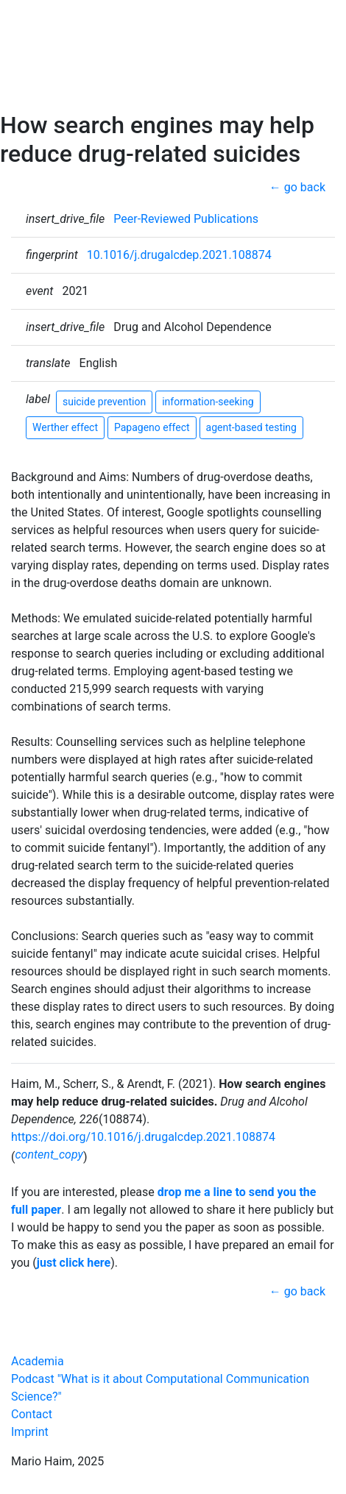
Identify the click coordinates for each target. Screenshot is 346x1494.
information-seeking (207, 402)
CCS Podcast (52, 72)
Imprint (30, 1432)
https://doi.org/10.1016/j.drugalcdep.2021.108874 (143, 1137)
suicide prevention (104, 402)
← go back (297, 187)
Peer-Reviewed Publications (185, 219)
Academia (37, 1361)
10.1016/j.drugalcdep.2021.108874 (179, 255)
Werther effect (65, 427)
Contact (38, 96)
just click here (73, 1263)
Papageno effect (152, 427)
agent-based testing (251, 427)
